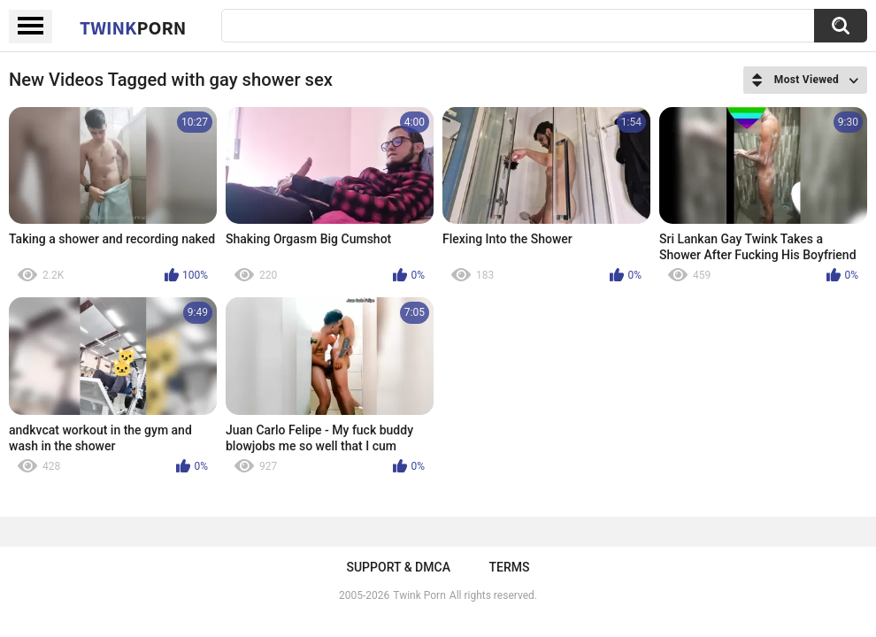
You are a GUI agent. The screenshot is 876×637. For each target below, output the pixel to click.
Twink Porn (419, 595)
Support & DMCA (398, 567)
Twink (133, 27)
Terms (509, 567)
